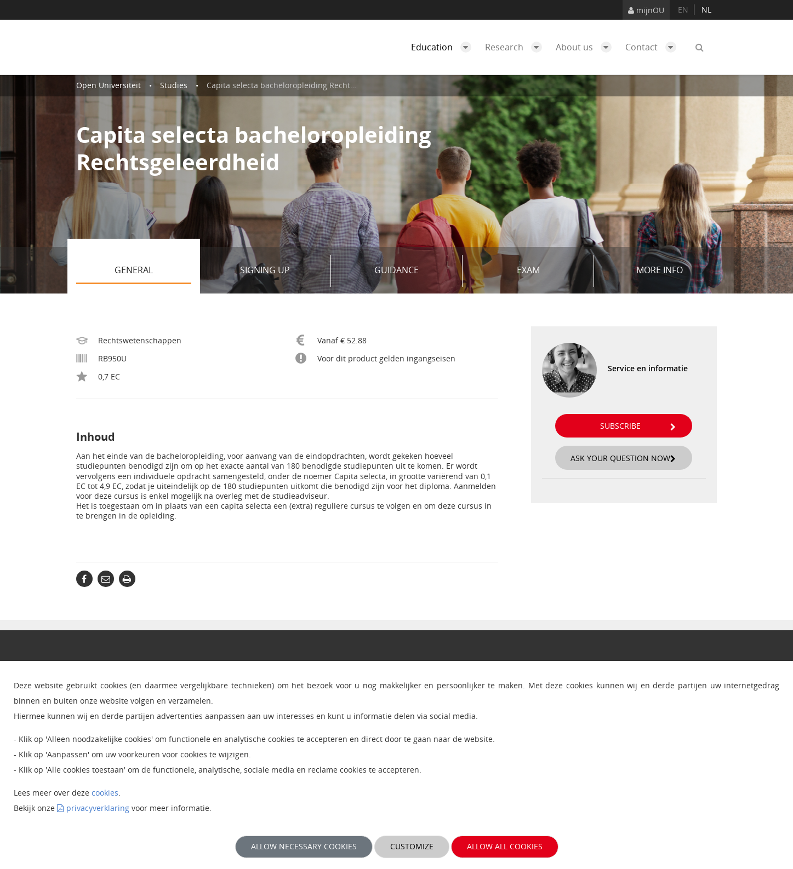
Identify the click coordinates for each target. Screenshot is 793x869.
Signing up (281, 271)
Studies (173, 85)
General (153, 271)
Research (516, 47)
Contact (653, 47)
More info (659, 270)
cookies (105, 792)
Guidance (414, 271)
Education (444, 47)
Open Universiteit (108, 85)
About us (586, 47)
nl (706, 9)
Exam (551, 271)
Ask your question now (623, 458)
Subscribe (638, 426)
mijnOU (646, 10)
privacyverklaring (97, 808)
